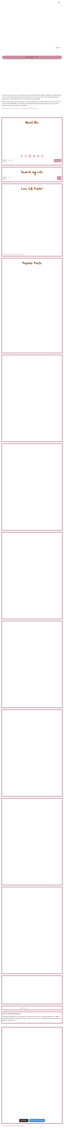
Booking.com (24, 1008)
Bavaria (4, 108)
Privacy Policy (21, 1125)
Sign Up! (57, 160)
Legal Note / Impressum (9, 1125)
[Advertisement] (32, 990)
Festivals (8, 108)
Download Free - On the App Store (32, 224)
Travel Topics (35, 108)
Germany (12, 108)
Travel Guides (22, 108)
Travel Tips (28, 108)
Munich (17, 108)
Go (59, 177)
